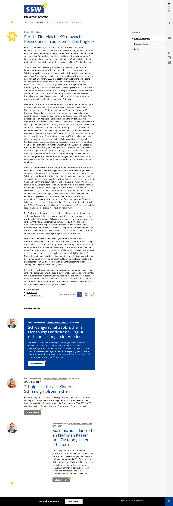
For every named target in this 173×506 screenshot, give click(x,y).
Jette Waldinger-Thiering (55, 378)
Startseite (28, 22)
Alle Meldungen (141, 38)
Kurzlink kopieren (33, 295)
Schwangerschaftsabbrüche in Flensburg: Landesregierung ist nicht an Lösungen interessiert (55, 332)
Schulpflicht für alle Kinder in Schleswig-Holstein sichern (50, 389)
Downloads (76, 22)
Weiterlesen (37, 363)
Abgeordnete (62, 22)
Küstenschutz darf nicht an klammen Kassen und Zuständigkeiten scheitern (74, 437)
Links (117, 500)
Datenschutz (127, 500)
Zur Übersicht (31, 289)
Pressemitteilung (141, 44)
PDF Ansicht (30, 292)
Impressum (139, 500)
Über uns (50, 22)
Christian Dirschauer (57, 322)
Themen (39, 22)
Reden (136, 49)
